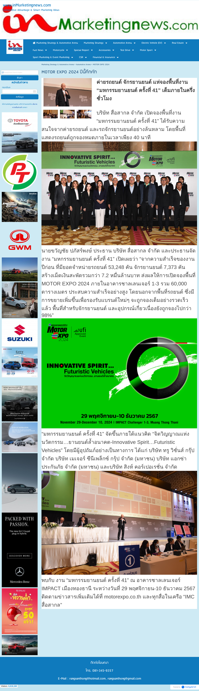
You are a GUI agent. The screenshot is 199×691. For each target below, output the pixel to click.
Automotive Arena (83, 64)
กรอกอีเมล (6, 87)
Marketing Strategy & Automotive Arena (57, 64)
